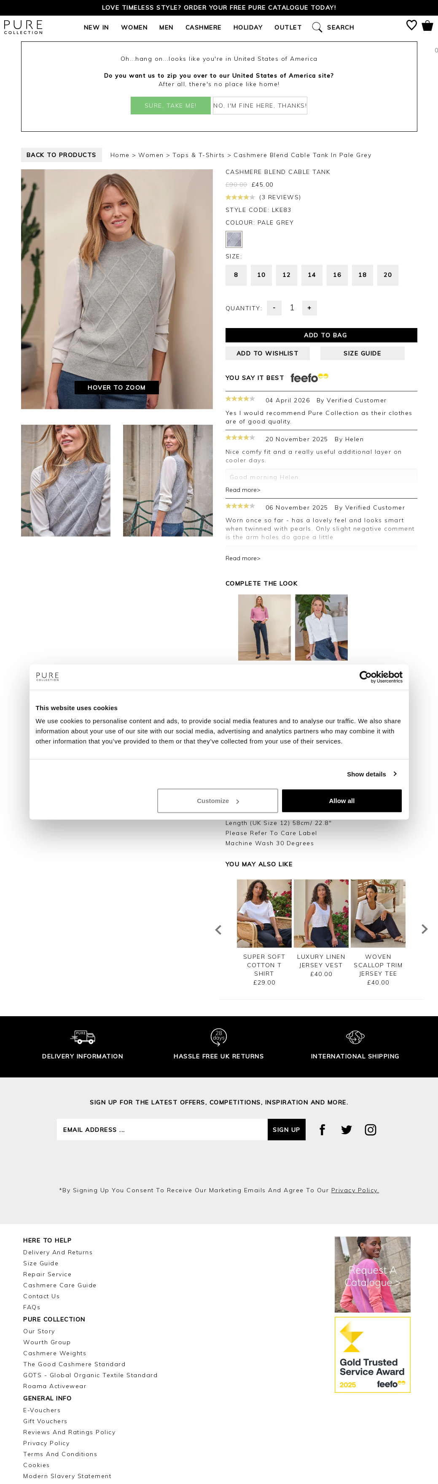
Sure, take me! (171, 105)
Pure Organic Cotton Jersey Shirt (321, 611)
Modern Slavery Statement (67, 1409)
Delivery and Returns (58, 1185)
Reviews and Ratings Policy (69, 1365)
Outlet (288, 27)
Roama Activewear (54, 1319)
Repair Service (47, 1207)
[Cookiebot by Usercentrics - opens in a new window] (366, 676)
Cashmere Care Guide (60, 1218)
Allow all (342, 800)
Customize (218, 800)
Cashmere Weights (54, 1286)
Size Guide (41, 1196)
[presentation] (219, 1096)
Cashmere (203, 27)
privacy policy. (355, 1123)
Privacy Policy (46, 1376)
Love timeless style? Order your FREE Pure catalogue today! (219, 7)
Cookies (36, 1398)
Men (166, 27)
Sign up (287, 1062)
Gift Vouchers (45, 1354)
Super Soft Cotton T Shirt (264, 898)
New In (96, 27)
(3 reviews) (263, 197)
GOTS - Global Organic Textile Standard (90, 1308)
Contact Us (41, 1229)
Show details (366, 773)
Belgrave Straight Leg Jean (264, 611)
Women (134, 27)
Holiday (248, 27)
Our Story (39, 1264)
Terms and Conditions (60, 1387)
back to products (62, 155)
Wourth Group (47, 1275)
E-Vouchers (42, 1343)
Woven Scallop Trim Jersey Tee (378, 898)
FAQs (31, 1240)
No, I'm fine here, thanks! (260, 105)
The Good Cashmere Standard (74, 1297)
